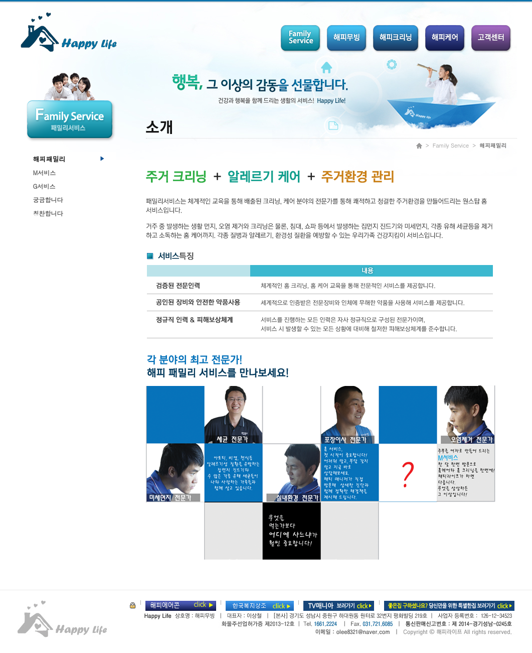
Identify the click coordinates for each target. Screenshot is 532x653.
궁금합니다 (48, 199)
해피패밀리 (49, 159)
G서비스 (44, 186)
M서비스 (44, 172)
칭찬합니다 (48, 213)
